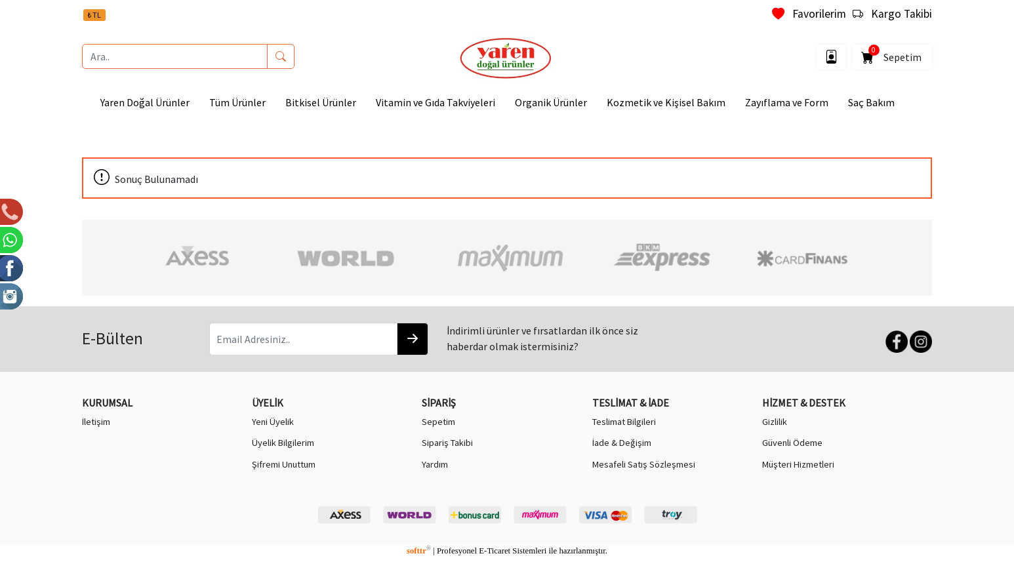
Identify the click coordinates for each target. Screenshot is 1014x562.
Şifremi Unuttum (283, 464)
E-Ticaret (494, 550)
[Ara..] (175, 56)
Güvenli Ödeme (792, 443)
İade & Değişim (621, 443)
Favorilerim (809, 13)
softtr (419, 550)
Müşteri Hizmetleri (798, 464)
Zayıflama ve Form (786, 102)
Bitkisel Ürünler (320, 102)
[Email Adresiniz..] (303, 339)
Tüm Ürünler (237, 102)
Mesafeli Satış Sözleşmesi (643, 464)
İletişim (96, 422)
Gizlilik (774, 422)
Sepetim (892, 55)
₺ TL (94, 15)
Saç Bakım (871, 102)
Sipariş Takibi (447, 443)
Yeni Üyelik (273, 422)
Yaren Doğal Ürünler (145, 102)
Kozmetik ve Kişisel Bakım (666, 102)
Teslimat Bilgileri (624, 422)
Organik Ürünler (551, 102)
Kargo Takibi (892, 13)
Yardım (435, 464)
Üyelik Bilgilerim (283, 443)
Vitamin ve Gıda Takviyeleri (435, 102)
